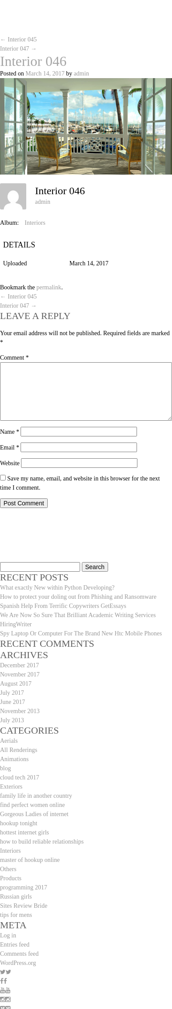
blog (5, 768)
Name (9, 432)
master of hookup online (30, 860)
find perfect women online (32, 805)
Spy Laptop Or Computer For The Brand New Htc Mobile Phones (81, 633)
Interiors (35, 223)
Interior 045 (18, 39)
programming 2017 (23, 887)
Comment (14, 357)
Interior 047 (18, 48)
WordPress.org (18, 963)
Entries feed (14, 944)
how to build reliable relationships (42, 841)
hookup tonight (18, 823)
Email (9, 447)
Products (10, 878)
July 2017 (12, 693)
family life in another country (36, 796)
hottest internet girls (24, 832)
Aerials (9, 741)
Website (10, 463)
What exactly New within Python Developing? (57, 587)
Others (8, 869)
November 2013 (20, 711)
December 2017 (19, 665)
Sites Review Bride (23, 906)
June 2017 (12, 702)
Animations (14, 759)
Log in (8, 935)
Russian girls (16, 896)
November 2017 (20, 674)
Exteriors (11, 786)
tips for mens (16, 915)
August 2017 (16, 683)
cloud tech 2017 (19, 777)
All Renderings (18, 750)
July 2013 (12, 720)
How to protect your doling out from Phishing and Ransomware (78, 597)
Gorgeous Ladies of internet (34, 814)
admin (81, 73)
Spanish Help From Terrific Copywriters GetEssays (63, 606)
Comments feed (19, 954)
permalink (48, 287)
